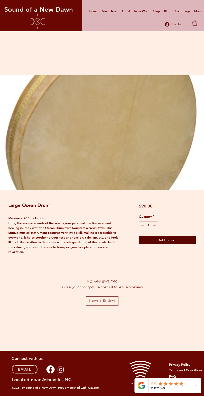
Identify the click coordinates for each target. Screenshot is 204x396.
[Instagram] (61, 369)
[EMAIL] (24, 369)
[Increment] (154, 225)
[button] (194, 23)
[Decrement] (142, 225)
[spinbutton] (148, 225)
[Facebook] (50, 369)
